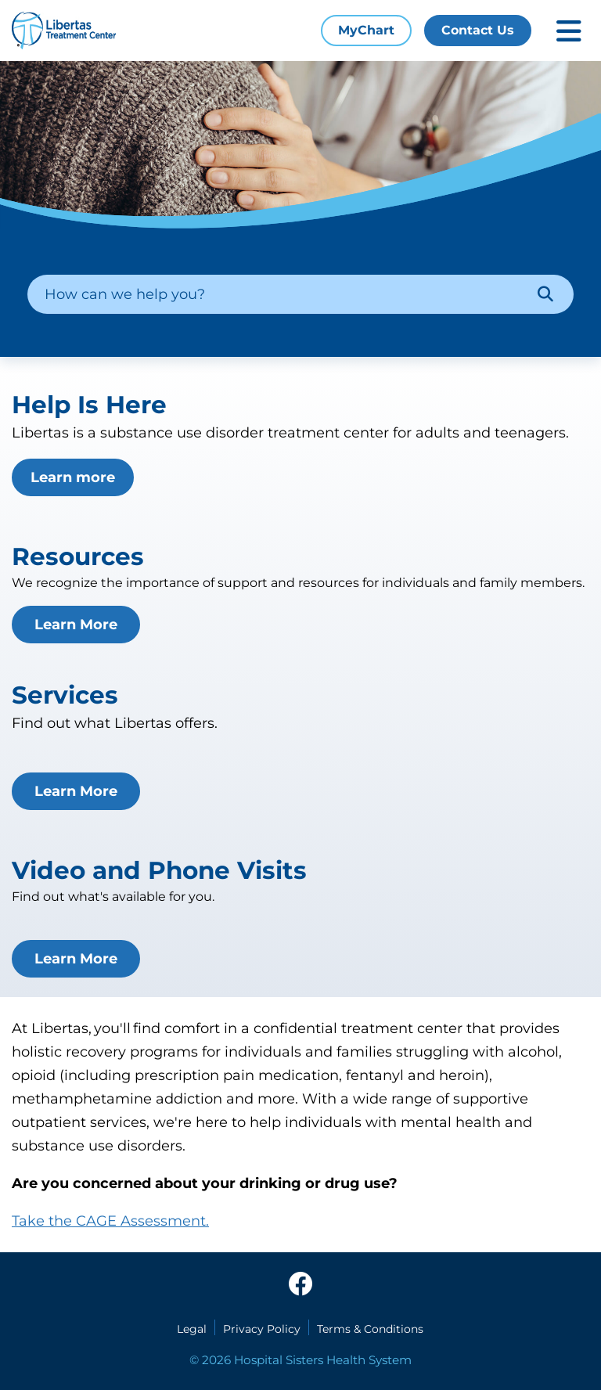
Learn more (73, 477)
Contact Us (477, 30)
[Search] (545, 294)
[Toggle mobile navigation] (568, 31)
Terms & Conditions (370, 1329)
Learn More (76, 624)
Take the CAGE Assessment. (110, 1221)
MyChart (366, 30)
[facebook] (300, 1285)
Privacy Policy (261, 1329)
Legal (192, 1329)
